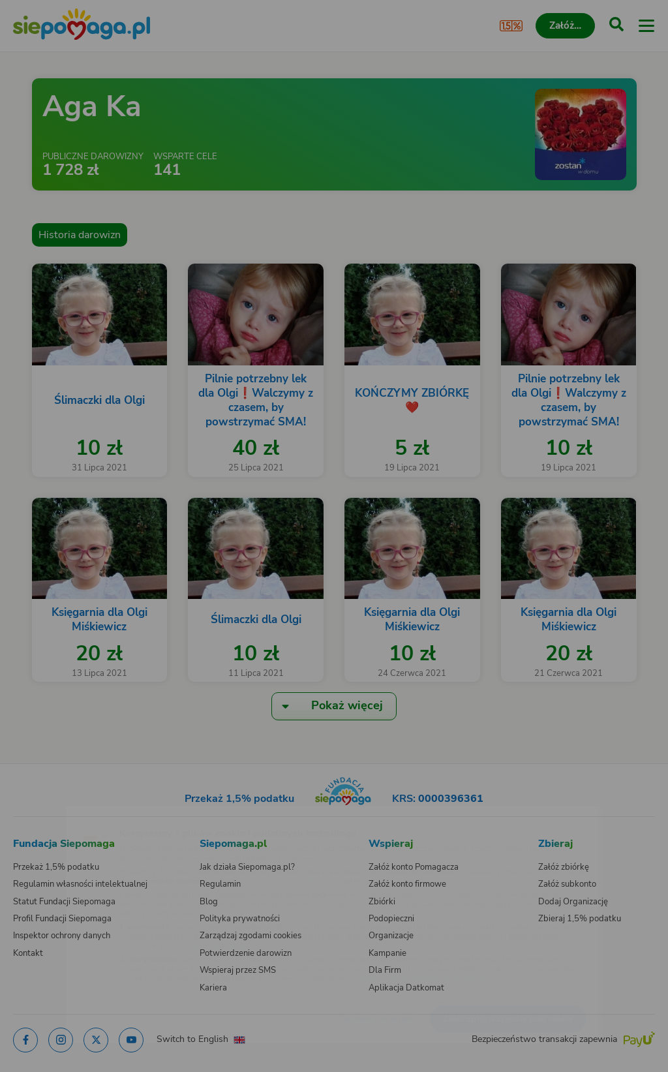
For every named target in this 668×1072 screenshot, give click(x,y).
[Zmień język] (36, 814)
